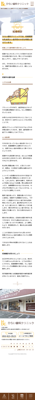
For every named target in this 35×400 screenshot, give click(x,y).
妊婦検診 (17, 313)
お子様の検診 (17, 308)
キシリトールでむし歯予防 (18, 324)
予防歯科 (17, 295)
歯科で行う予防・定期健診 (17, 302)
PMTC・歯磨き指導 (17, 318)
